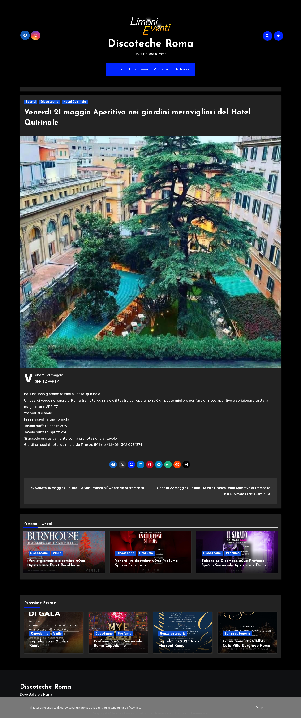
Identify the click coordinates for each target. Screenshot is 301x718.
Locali (115, 69)
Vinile (57, 553)
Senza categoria (173, 632)
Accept (259, 707)
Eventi (31, 102)
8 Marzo (161, 69)
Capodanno (138, 69)
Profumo (146, 553)
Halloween (183, 69)
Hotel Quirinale (74, 102)
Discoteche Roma (151, 44)
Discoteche (49, 102)
